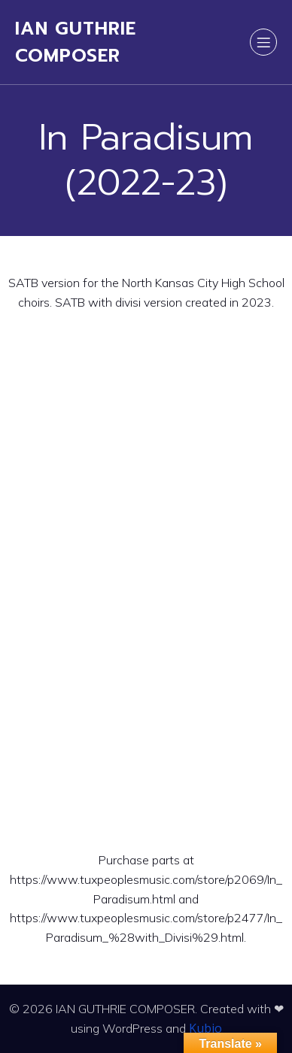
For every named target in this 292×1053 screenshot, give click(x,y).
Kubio (205, 1028)
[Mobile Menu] (263, 42)
